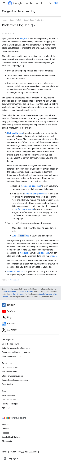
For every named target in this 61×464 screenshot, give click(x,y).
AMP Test (6, 408)
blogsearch (44, 253)
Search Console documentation (15, 380)
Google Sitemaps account (35, 194)
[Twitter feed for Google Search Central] (30, 330)
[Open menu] (4, 3)
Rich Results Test (9, 400)
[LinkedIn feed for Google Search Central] (30, 305)
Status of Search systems (12, 376)
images (53, 256)
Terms (4, 452)
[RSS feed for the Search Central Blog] (30, 317)
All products (7, 441)
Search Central (27, 3)
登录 (56, 3)
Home (4, 20)
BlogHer (23, 38)
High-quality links (15, 133)
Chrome (5, 429)
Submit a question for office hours (16, 348)
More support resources (11, 356)
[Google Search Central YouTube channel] (30, 311)
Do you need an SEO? (10, 368)
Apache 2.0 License (16, 294)
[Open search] (50, 3)
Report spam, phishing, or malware (16, 352)
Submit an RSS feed (16, 271)
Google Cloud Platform (11, 437)
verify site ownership (24, 209)
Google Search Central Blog (18, 11)
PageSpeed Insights (10, 404)
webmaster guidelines (31, 186)
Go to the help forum (10, 344)
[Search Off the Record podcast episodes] (30, 324)
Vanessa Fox (14, 280)
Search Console (8, 395)
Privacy (13, 452)
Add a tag (20, 235)
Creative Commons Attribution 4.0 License (17, 292)
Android (5, 425)
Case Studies (7, 384)
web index (24, 253)
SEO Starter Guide (9, 372)
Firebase (5, 433)
